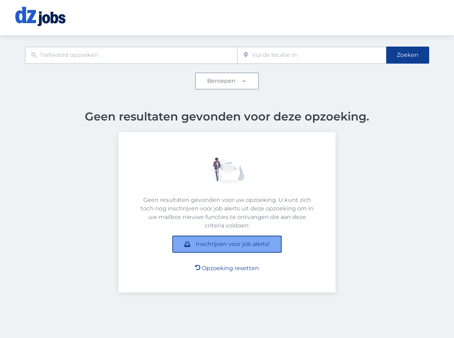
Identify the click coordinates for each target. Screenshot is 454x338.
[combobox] (131, 55)
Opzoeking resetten (227, 268)
